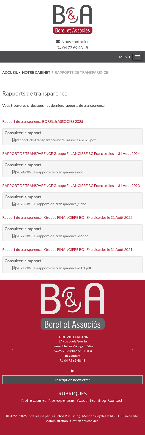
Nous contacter (75, 41)
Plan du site (129, 416)
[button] (12, 349)
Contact (74, 356)
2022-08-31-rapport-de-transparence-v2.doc (52, 236)
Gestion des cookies (84, 421)
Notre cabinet (33, 400)
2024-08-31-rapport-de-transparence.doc (49, 172)
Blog (102, 400)
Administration (57, 421)
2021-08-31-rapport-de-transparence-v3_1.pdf (53, 268)
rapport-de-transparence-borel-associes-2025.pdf (56, 140)
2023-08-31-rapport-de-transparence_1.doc (51, 204)
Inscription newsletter (72, 380)
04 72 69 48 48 (75, 47)
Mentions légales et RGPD (100, 416)
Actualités (86, 400)
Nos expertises (61, 400)
